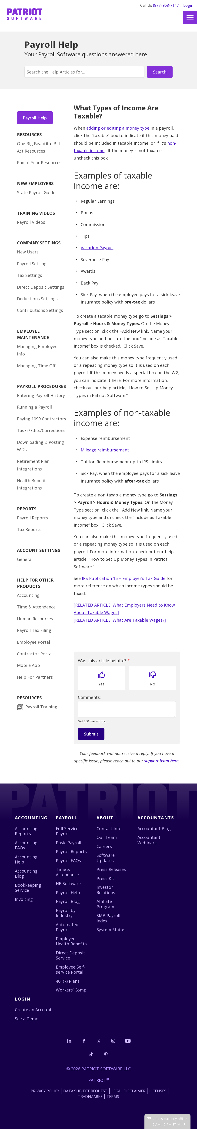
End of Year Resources (39, 163)
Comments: (89, 697)
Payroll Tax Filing (34, 630)
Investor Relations (106, 889)
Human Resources (35, 619)
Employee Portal (33, 642)
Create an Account (33, 1009)
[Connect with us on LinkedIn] (69, 1040)
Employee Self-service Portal (70, 969)
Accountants (155, 817)
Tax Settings (29, 275)
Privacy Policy (45, 1091)
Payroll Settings (33, 264)
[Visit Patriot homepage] (25, 12)
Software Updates (106, 857)
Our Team (107, 837)
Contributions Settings (40, 310)
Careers (104, 846)
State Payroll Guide (36, 192)
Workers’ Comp (71, 990)
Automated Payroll (67, 927)
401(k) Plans (68, 981)
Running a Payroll (34, 407)
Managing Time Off (36, 366)
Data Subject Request (85, 1091)
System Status (111, 929)
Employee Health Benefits (71, 941)
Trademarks (90, 1096)
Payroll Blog (68, 901)
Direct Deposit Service (70, 955)
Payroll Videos (31, 222)
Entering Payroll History (41, 395)
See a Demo (26, 1018)
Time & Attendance (36, 607)
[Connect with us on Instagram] (113, 1040)
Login (188, 5)
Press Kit (105, 878)
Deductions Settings (37, 299)
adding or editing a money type (117, 128)
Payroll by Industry (66, 913)
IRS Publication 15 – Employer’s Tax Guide (123, 578)
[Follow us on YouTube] (127, 1040)
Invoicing (24, 899)
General (25, 559)
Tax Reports (29, 530)
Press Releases (111, 869)
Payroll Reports (32, 518)
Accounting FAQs (26, 845)
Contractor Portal (35, 654)
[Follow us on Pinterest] (105, 1054)
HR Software (68, 883)
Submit (91, 734)
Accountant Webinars (148, 840)
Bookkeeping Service (28, 887)
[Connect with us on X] (98, 1040)
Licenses (157, 1091)
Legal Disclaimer (128, 1091)
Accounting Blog (26, 873)
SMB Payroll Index (108, 918)
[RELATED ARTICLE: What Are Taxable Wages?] (120, 620)
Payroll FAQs (68, 860)
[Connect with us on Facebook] (83, 1040)
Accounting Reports (26, 831)
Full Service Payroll (67, 831)
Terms (113, 1096)
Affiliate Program (105, 904)
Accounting (28, 595)
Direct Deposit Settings (40, 287)
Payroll (66, 817)
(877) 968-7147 (166, 5)
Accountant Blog (154, 828)
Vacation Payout (97, 247)
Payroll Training (41, 707)
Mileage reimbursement (105, 450)
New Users (28, 252)
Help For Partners (35, 677)
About (105, 817)
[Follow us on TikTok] (91, 1054)
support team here (161, 761)
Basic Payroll (68, 842)
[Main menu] (190, 17)
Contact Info (109, 828)
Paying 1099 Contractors (41, 419)
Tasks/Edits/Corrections (41, 431)
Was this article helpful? (104, 660)
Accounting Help (26, 859)
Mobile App (28, 665)
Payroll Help (35, 118)
